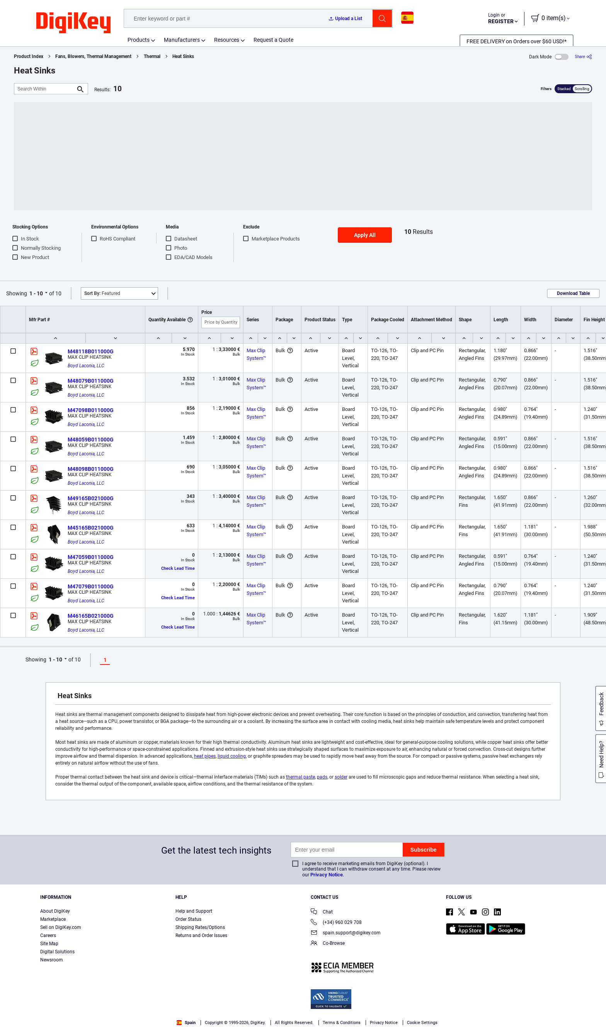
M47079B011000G (91, 586)
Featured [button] (102, 293)
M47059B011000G (91, 557)
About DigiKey (55, 911)
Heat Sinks (183, 56)
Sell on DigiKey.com (60, 927)
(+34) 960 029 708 (336, 923)
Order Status (188, 919)
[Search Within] (44, 89)
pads (322, 777)
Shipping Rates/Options (200, 927)
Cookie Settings (422, 1022)
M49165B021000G (91, 498)
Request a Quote (273, 40)
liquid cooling (232, 756)
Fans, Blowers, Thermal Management (93, 56)
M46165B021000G (91, 616)
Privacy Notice (326, 875)
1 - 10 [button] (36, 293)
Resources (226, 40)
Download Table (573, 293)
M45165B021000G (91, 528)
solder (341, 777)
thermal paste (300, 777)
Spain (186, 1022)
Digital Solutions (57, 951)
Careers (48, 935)
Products (139, 40)
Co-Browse (328, 943)
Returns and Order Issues (201, 935)
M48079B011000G (91, 381)
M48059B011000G (91, 439)
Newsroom (51, 960)
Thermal (152, 56)
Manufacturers (182, 40)
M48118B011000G (91, 351)
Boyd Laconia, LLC (86, 365)
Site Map (49, 943)
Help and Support (193, 911)
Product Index (28, 56)
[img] (73, 23)
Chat (322, 912)
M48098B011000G (91, 469)
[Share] (583, 57)
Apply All (365, 235)
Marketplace (53, 919)
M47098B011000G (91, 410)
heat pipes (205, 756)
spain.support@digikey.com (346, 933)
